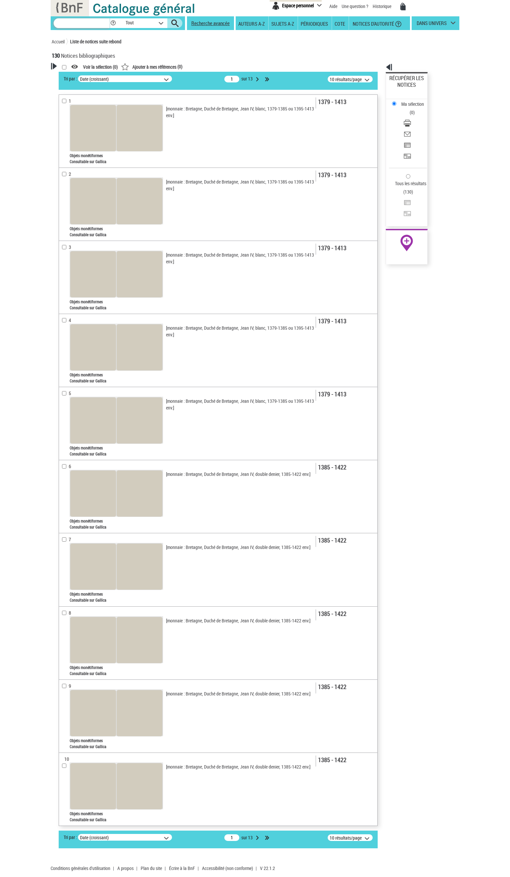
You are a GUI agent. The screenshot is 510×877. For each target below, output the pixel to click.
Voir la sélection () (186, 67)
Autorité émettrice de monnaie (90, 152)
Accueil (58, 41)
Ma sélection (402, 88)
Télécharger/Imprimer (410, 100)
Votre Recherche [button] (79, 77)
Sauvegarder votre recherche (93, 109)
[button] (113, 23)
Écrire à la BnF (182, 868)
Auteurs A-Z (251, 23)
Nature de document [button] (79, 199)
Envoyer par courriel (409, 108)
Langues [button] (67, 252)
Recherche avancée (210, 23)
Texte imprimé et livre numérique (90, 220)
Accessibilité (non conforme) (227, 868)
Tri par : (156, 78)
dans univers (432, 24)
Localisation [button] (71, 230)
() (237, 66)
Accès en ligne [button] (73, 188)
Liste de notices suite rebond (95, 41)
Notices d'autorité (373, 23)
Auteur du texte (75, 178)
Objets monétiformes (82, 210)
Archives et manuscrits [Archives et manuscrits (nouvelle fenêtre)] (400, 204)
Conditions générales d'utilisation (80, 868)
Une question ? (355, 6)
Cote (340, 23)
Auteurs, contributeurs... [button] (83, 241)
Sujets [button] (65, 274)
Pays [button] (63, 296)
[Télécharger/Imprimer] (416, 100)
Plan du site (151, 868)
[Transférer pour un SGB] (416, 124)
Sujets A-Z (282, 23)
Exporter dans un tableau (413, 116)
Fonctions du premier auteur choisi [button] (87, 138)
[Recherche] (82, 23)
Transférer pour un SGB (412, 124)
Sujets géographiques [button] (81, 285)
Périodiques (314, 23)
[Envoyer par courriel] (416, 108)
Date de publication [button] (78, 263)
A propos (125, 868)
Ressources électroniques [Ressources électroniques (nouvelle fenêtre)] (403, 211)
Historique (382, 6)
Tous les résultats (406, 142)
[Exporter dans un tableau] (416, 116)
